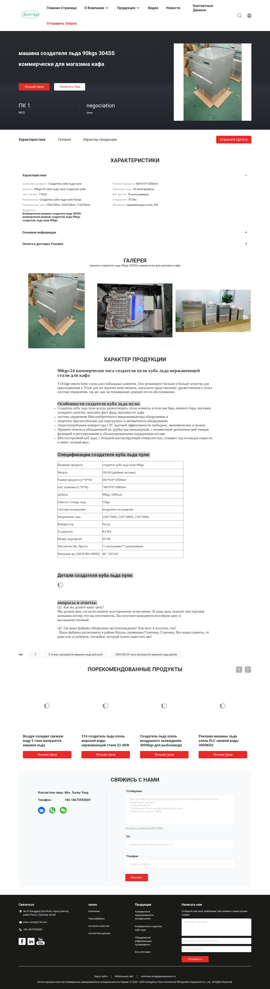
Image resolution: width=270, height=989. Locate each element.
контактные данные (99, 933)
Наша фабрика (96, 918)
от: (129, 836)
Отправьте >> (195, 959)
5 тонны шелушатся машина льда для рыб (75, 654)
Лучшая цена (34, 87)
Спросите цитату (234, 139)
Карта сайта (101, 976)
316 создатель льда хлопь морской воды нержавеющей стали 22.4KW (105, 740)
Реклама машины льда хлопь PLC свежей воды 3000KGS (219, 740)
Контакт (137, 877)
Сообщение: (134, 791)
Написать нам (69, 87)
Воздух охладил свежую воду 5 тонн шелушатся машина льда (43, 740)
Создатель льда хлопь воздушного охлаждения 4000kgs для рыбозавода (161, 740)
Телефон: (133, 856)
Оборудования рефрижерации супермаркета (143, 941)
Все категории (143, 952)
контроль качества (98, 926)
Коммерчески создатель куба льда (148, 928)
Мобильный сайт (124, 976)
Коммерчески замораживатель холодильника (144, 915)
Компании (94, 911)
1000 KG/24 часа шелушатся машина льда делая (146, 654)
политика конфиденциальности (158, 976)
